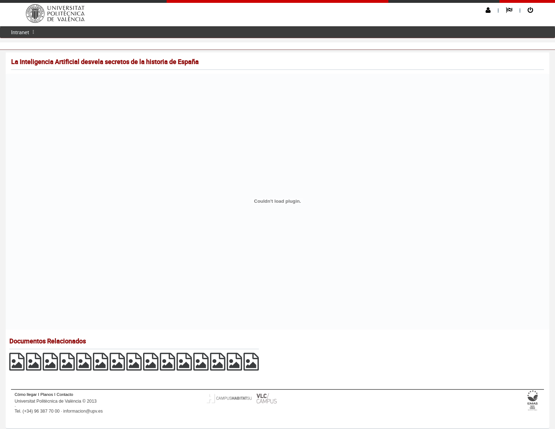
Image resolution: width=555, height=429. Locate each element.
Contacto (65, 394)
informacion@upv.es (83, 411)
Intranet (20, 32)
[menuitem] (20, 32)
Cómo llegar (26, 394)
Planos (47, 394)
